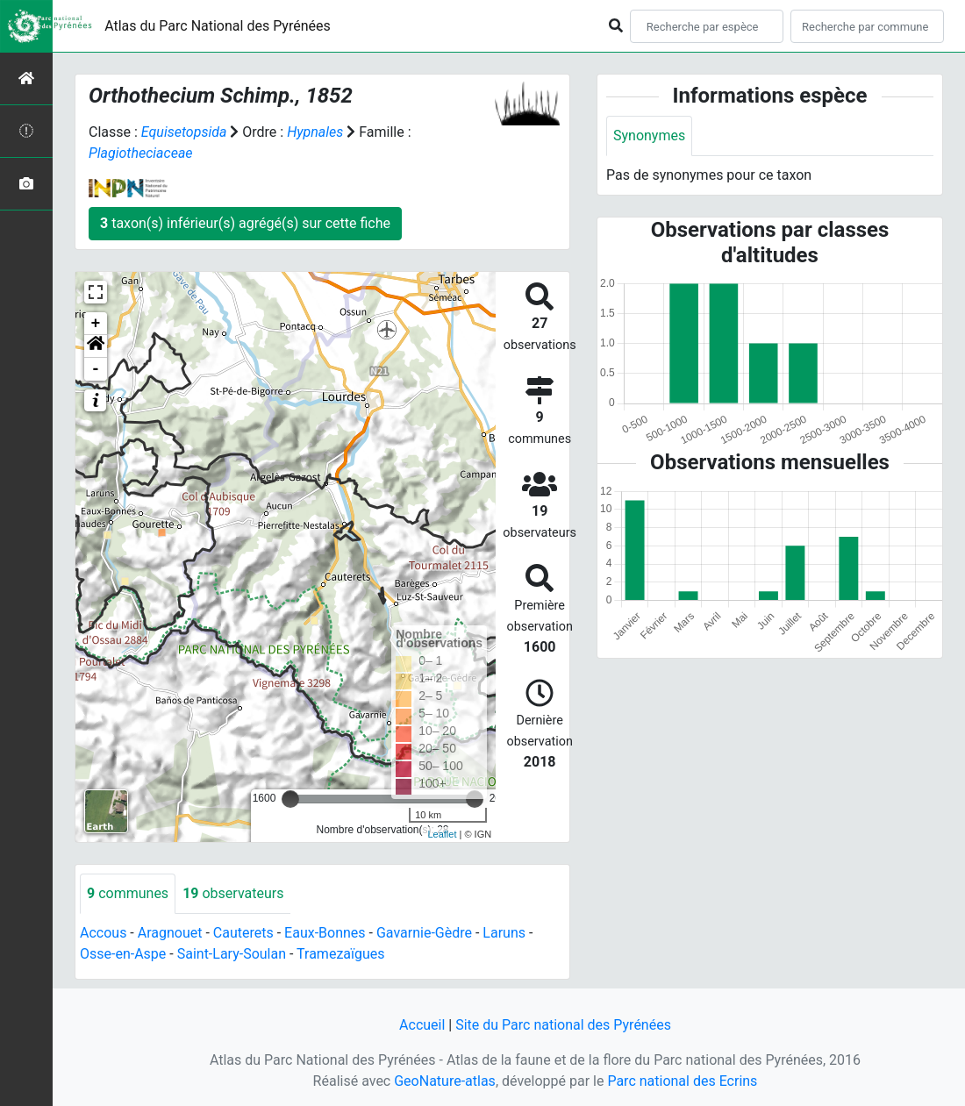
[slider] (290, 799)
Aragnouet (170, 932)
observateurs (232, 893)
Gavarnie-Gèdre (424, 932)
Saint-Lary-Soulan (231, 953)
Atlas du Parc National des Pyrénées (217, 26)
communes (127, 893)
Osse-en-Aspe (123, 953)
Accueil (422, 1025)
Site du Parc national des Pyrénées (563, 1025)
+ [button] (96, 323)
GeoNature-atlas (445, 1081)
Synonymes (649, 135)
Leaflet (441, 834)
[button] (95, 346)
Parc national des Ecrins (682, 1081)
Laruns (503, 932)
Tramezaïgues (340, 953)
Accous (103, 932)
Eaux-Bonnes (324, 932)
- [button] (96, 369)
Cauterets (243, 932)
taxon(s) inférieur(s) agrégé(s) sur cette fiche (245, 223)
